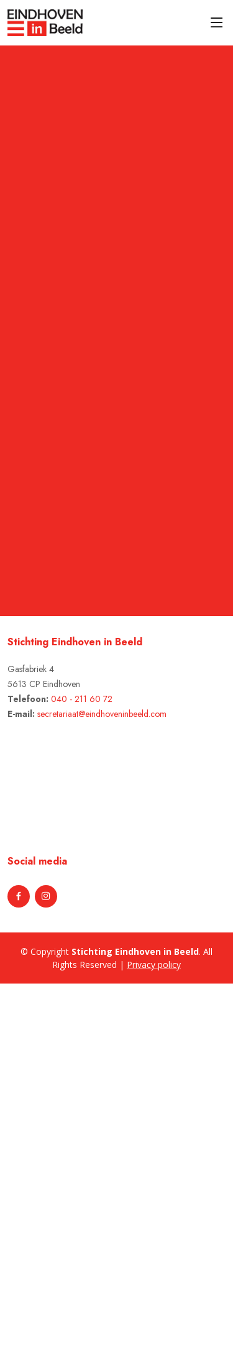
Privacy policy (154, 964)
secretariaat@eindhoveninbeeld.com (102, 714)
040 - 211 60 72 (81, 699)
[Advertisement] (69, 1170)
